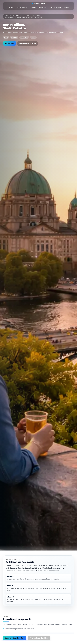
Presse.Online (36, 17)
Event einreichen (55, 7)
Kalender (10, 7)
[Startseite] (38, 3)
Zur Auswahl (9, 43)
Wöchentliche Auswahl (27, 43)
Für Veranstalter (22, 7)
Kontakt (66, 7)
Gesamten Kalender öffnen (14, 638)
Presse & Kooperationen (38, 7)
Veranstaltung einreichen (39, 638)
